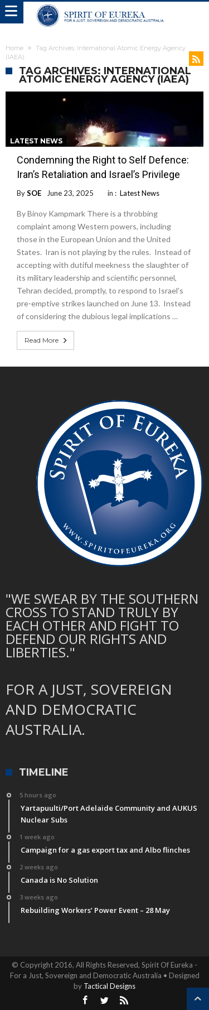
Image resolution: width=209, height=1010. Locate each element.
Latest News (36, 141)
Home (14, 48)
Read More (47, 340)
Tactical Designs (109, 986)
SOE (34, 193)
